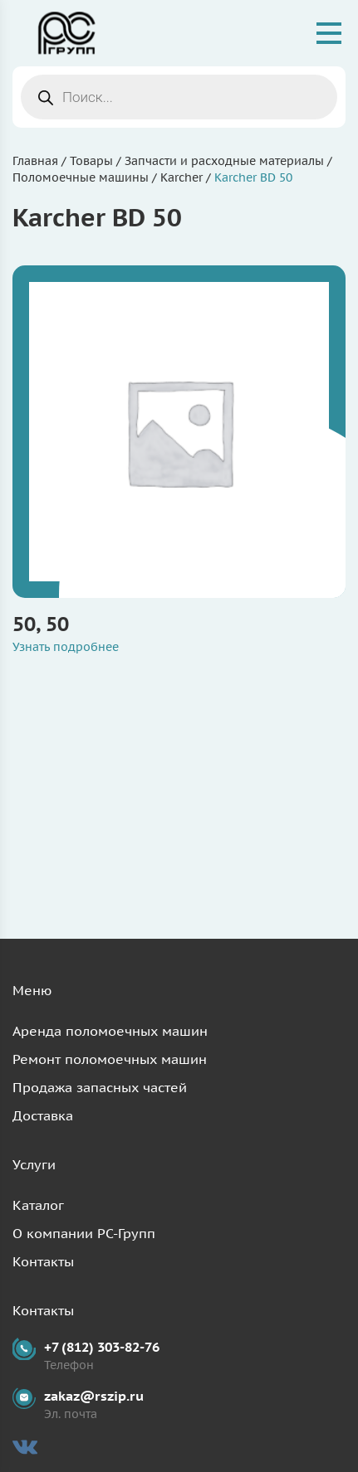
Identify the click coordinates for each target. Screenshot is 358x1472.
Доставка (42, 1115)
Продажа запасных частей (99, 1087)
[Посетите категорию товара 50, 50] (179, 431)
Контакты (43, 1261)
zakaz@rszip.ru (94, 1395)
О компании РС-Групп (83, 1233)
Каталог (38, 1205)
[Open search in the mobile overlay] (179, 97)
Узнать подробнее (65, 646)
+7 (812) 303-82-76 (101, 1346)
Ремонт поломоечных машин (109, 1059)
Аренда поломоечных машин (110, 1031)
